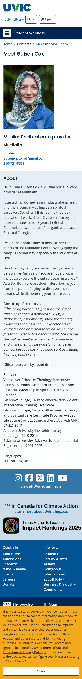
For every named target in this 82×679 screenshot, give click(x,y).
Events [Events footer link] (8, 574)
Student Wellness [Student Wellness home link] (29, 32)
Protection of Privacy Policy (23, 652)
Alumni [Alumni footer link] (49, 564)
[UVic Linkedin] (50, 478)
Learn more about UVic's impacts (41, 511)
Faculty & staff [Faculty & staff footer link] (55, 559)
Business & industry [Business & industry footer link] (60, 584)
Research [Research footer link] (10, 564)
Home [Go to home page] (7, 44)
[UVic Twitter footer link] (40, 478)
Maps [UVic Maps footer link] (51, 604)
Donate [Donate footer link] (8, 584)
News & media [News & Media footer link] (14, 569)
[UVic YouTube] (62, 478)
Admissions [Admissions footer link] (12, 559)
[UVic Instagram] (18, 478)
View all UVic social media (41, 486)
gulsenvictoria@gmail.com (24, 158)
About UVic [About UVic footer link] (12, 554)
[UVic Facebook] (29, 478)
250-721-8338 (14, 163)
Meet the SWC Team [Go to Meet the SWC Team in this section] (52, 44)
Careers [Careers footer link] (9, 579)
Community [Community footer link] (53, 589)
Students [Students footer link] (51, 554)
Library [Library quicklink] (18, 20)
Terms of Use (52, 648)
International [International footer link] (54, 574)
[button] (31, 19)
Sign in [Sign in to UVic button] (47, 19)
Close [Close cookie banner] (41, 671)
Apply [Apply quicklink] (7, 20)
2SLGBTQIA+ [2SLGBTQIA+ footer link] (54, 579)
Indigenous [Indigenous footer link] (53, 569)
